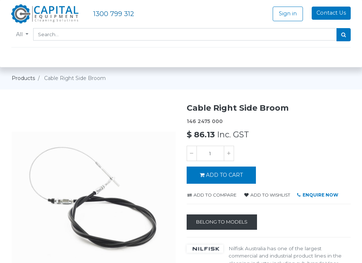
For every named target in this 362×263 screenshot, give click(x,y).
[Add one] (229, 153)
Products (23, 78)
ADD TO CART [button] (221, 175)
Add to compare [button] (212, 195)
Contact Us (331, 12)
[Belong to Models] (222, 222)
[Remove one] (191, 153)
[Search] (343, 34)
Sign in (287, 13)
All (20, 34)
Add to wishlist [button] (267, 195)
